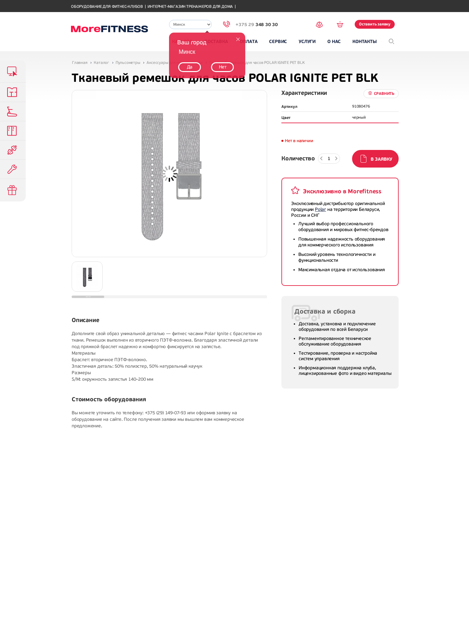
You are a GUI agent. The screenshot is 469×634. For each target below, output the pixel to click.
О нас (334, 41)
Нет (222, 67)
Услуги (307, 41)
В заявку (381, 159)
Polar (320, 209)
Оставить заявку (375, 24)
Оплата (249, 41)
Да (190, 67)
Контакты (364, 41)
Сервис (278, 41)
